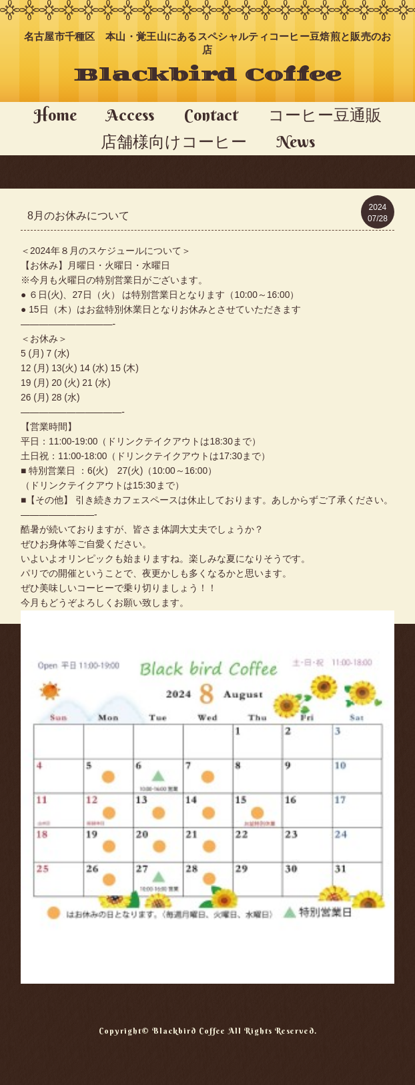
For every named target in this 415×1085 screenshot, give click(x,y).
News (296, 141)
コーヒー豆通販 (325, 115)
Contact (211, 115)
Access (130, 115)
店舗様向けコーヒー (174, 141)
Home (55, 115)
